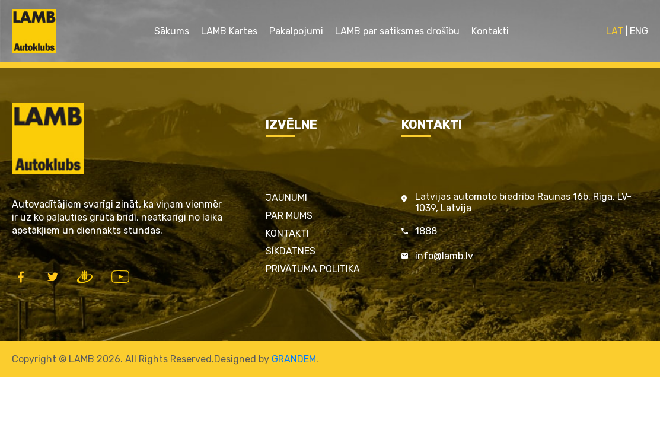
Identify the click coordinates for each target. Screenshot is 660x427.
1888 (426, 231)
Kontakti (490, 31)
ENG (639, 31)
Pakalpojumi (296, 31)
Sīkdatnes (290, 251)
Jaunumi (286, 197)
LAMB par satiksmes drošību (397, 31)
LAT (614, 31)
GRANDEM (294, 359)
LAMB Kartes (229, 31)
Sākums (171, 31)
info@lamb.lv (444, 256)
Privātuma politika (313, 269)
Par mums (289, 215)
